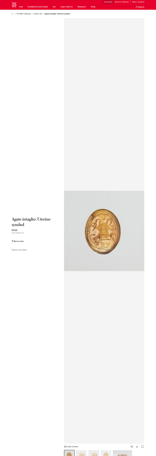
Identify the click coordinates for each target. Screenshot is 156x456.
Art (54, 7)
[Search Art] (38, 13)
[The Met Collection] (23, 13)
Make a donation (138, 2)
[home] (13, 13)
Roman (15, 230)
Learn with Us (66, 7)
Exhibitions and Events (38, 7)
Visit (21, 7)
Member (126, 2)
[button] (140, 7)
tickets (110, 2)
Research (82, 7)
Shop (93, 7)
